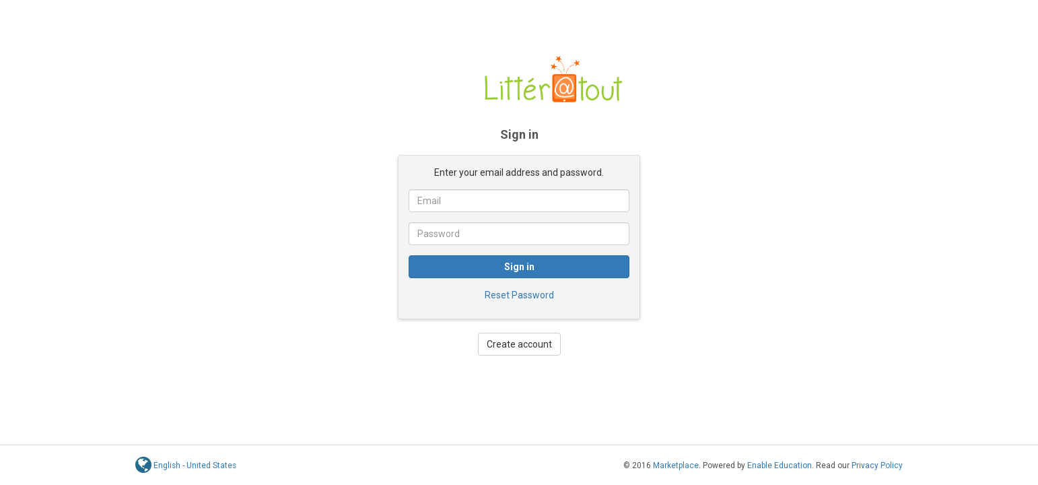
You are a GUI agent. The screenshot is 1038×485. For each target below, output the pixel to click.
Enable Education (779, 465)
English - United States (194, 465)
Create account (519, 344)
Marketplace (676, 465)
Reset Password (519, 295)
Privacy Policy (877, 465)
